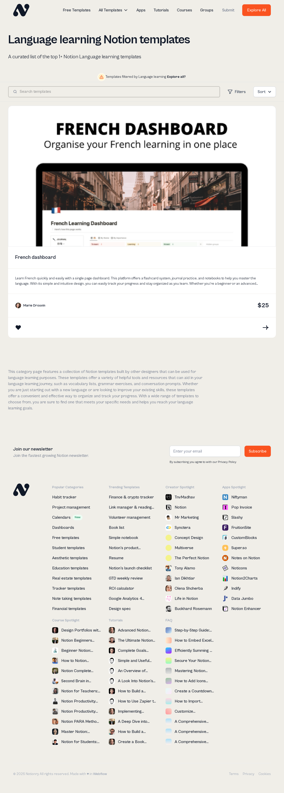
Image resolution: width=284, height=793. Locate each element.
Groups (206, 10)
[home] (21, 10)
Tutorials (161, 10)
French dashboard (35, 257)
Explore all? (176, 77)
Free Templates (77, 10)
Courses (184, 10)
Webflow (100, 774)
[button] (113, 10)
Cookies (264, 774)
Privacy (248, 774)
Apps (141, 10)
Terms (234, 774)
